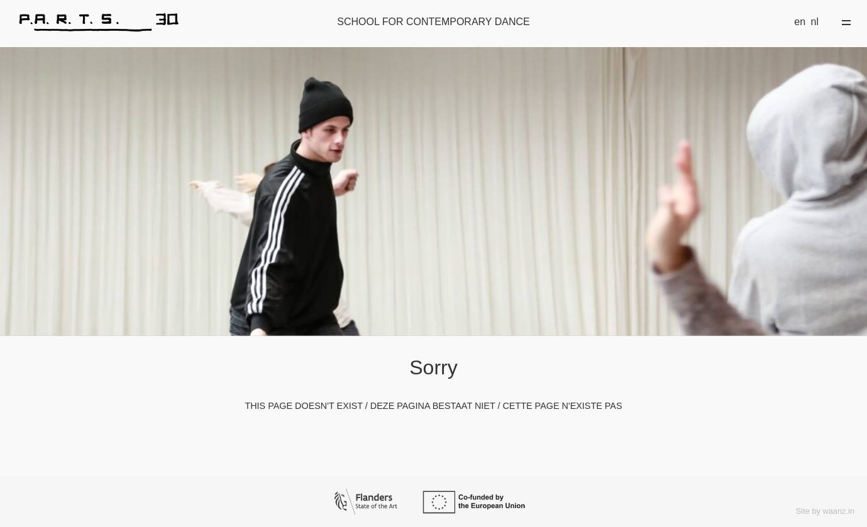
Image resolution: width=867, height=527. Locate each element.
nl (815, 21)
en (799, 21)
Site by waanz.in (825, 511)
